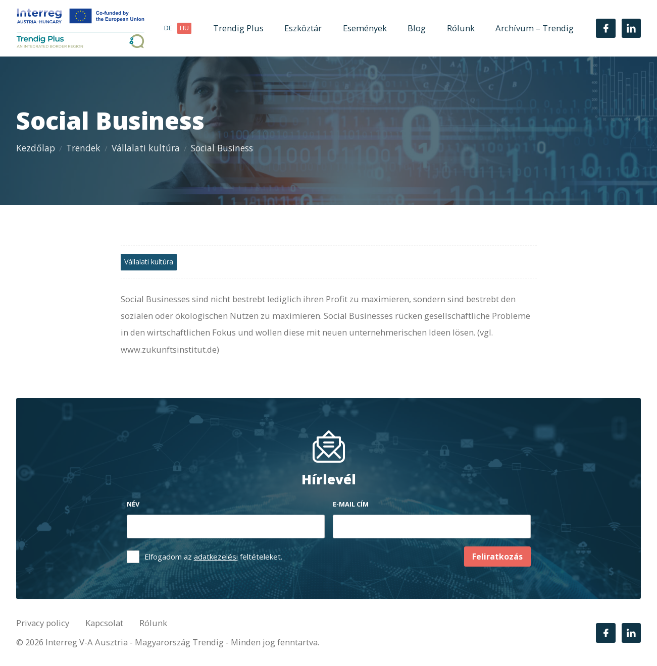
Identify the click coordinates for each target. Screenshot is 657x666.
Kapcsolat (104, 623)
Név (133, 504)
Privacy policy (42, 623)
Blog (417, 28)
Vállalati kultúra (146, 148)
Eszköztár (303, 28)
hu (184, 27)
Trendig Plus (238, 28)
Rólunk (461, 28)
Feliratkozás (497, 556)
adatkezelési (216, 556)
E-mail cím (351, 504)
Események (365, 28)
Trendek (83, 148)
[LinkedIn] (631, 28)
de (168, 27)
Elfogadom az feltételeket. (213, 556)
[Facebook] (605, 28)
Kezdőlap (35, 148)
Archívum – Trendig (534, 28)
